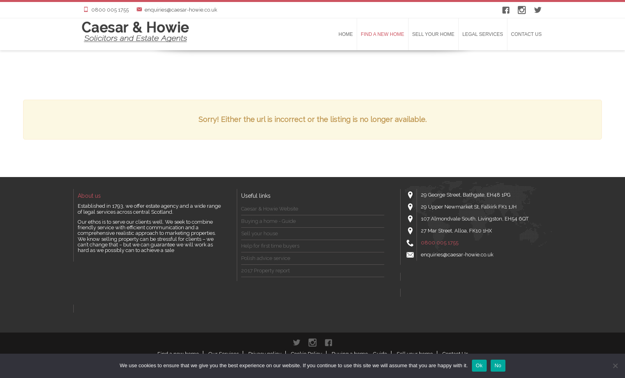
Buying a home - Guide (268, 221)
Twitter (538, 10)
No (498, 365)
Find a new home (382, 34)
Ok (479, 365)
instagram (522, 10)
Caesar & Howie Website (269, 209)
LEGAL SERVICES (482, 34)
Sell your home (433, 34)
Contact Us (526, 34)
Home (345, 34)
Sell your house (259, 233)
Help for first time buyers (270, 246)
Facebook (506, 10)
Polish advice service (265, 258)
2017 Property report (265, 271)
